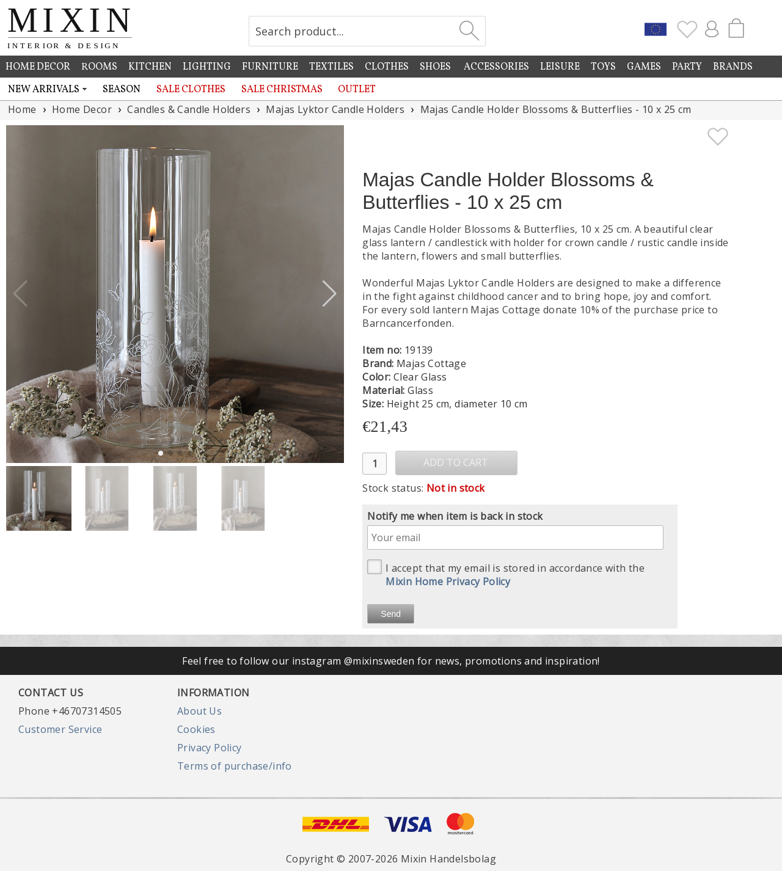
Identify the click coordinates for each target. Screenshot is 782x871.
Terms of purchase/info (234, 766)
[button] (329, 293)
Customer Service (60, 729)
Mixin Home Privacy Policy (448, 581)
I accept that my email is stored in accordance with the (506, 573)
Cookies (196, 729)
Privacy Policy (209, 747)
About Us (199, 711)
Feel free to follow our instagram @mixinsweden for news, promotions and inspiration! (391, 661)
